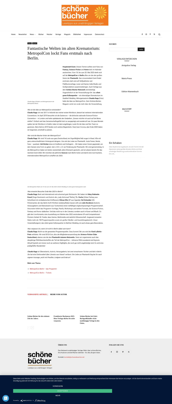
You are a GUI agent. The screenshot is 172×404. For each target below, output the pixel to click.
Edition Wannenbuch (130, 91)
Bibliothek (118, 379)
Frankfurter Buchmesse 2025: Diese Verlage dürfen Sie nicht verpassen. (64, 318)
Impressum (129, 379)
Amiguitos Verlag (129, 65)
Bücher (84, 379)
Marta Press (127, 78)
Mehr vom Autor (58, 294)
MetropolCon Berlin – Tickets (40, 273)
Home (59, 379)
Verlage (92, 379)
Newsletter (68, 379)
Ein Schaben (115, 143)
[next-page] (32, 327)
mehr (146, 396)
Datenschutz (140, 379)
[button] (159, 34)
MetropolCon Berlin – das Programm (43, 269)
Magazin (108, 379)
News (29, 43)
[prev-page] (28, 327)
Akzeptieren (91, 396)
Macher (100, 379)
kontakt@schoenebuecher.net (74, 357)
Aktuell (35, 43)
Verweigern (37, 396)
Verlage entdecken (127, 59)
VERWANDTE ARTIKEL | (37, 294)
